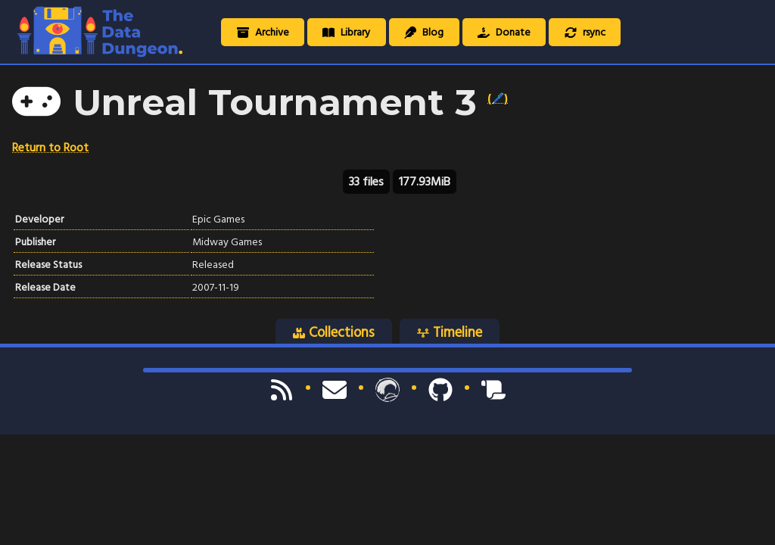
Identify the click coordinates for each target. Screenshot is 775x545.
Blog (424, 32)
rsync (585, 32)
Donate (504, 32)
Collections (334, 332)
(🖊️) (497, 98)
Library (346, 32)
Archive (263, 32)
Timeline (449, 332)
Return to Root (50, 147)
